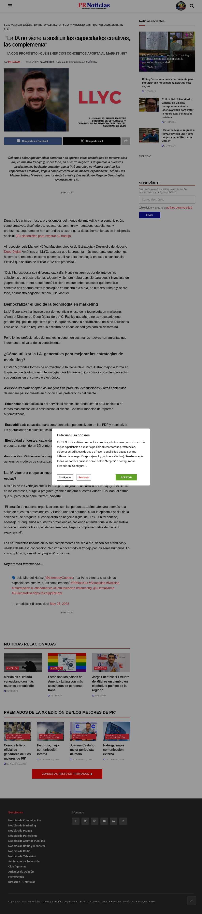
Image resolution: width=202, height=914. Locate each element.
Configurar (65, 477)
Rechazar (84, 477)
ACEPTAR (126, 477)
